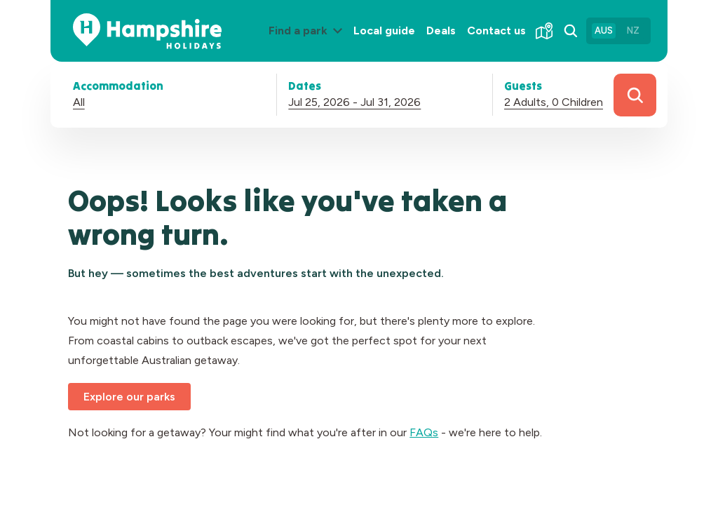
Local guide (384, 30)
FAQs (423, 432)
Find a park (308, 41)
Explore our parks (129, 396)
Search (635, 95)
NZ (633, 30)
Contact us (496, 30)
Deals (441, 30)
